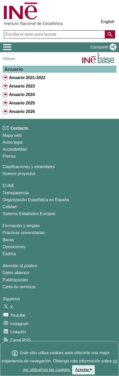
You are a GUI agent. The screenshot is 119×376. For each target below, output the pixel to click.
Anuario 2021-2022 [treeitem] (27, 77)
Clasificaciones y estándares (29, 167)
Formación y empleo (21, 226)
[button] (102, 47)
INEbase (9, 59)
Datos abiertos (16, 273)
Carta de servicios (19, 287)
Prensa (9, 156)
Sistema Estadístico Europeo (29, 213)
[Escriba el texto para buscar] (55, 34)
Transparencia (16, 193)
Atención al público (20, 266)
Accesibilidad (15, 149)
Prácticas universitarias (24, 232)
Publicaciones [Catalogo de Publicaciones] (15, 280)
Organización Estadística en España (36, 200)
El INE (8, 186)
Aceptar (83, 369)
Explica (9, 254)
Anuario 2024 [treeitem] (22, 94)
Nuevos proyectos (19, 173)
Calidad (9, 207)
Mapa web (12, 135)
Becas (8, 240)
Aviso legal (12, 142)
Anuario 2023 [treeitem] (22, 86)
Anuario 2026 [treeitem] (22, 111)
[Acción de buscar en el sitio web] (110, 34)
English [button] (107, 22)
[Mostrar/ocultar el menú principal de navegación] (7, 47)
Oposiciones (14, 247)
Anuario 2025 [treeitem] (22, 103)
